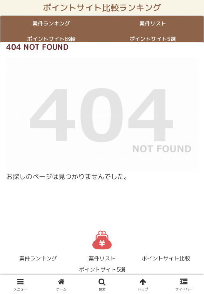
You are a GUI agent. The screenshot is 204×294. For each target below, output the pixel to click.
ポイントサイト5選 (102, 269)
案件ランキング (38, 258)
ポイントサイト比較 (166, 258)
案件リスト (102, 258)
